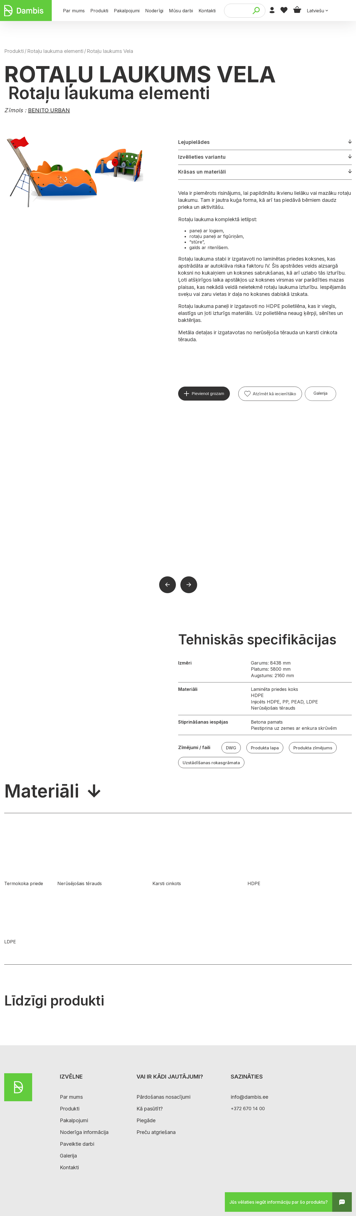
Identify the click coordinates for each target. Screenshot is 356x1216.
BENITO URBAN (49, 110)
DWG (231, 747)
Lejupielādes (194, 142)
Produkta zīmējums (312, 747)
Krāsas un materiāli (202, 172)
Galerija (320, 393)
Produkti (14, 51)
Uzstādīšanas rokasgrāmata (211, 762)
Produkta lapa (265, 747)
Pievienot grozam (208, 393)
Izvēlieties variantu (202, 157)
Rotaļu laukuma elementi (55, 51)
